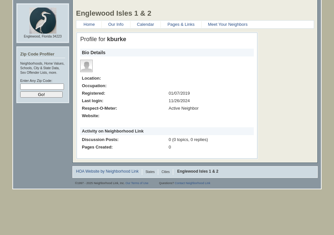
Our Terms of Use (137, 183)
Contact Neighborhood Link (192, 183)
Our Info (116, 24)
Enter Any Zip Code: (36, 81)
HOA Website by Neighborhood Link (107, 172)
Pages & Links (180, 24)
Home (89, 24)
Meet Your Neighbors (228, 24)
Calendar (145, 24)
